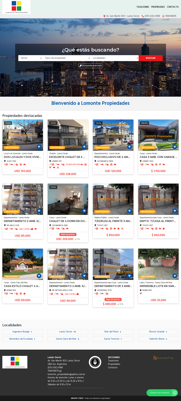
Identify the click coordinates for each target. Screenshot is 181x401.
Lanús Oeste (68, 332)
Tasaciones (142, 7)
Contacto (173, 7)
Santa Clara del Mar (68, 339)
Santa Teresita (113, 339)
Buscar (151, 58)
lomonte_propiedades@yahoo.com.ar (66, 374)
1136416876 (54, 371)
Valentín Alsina (158, 339)
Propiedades (158, 7)
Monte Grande (158, 332)
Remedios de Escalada (22, 339)
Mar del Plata (113, 332)
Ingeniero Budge (23, 332)
